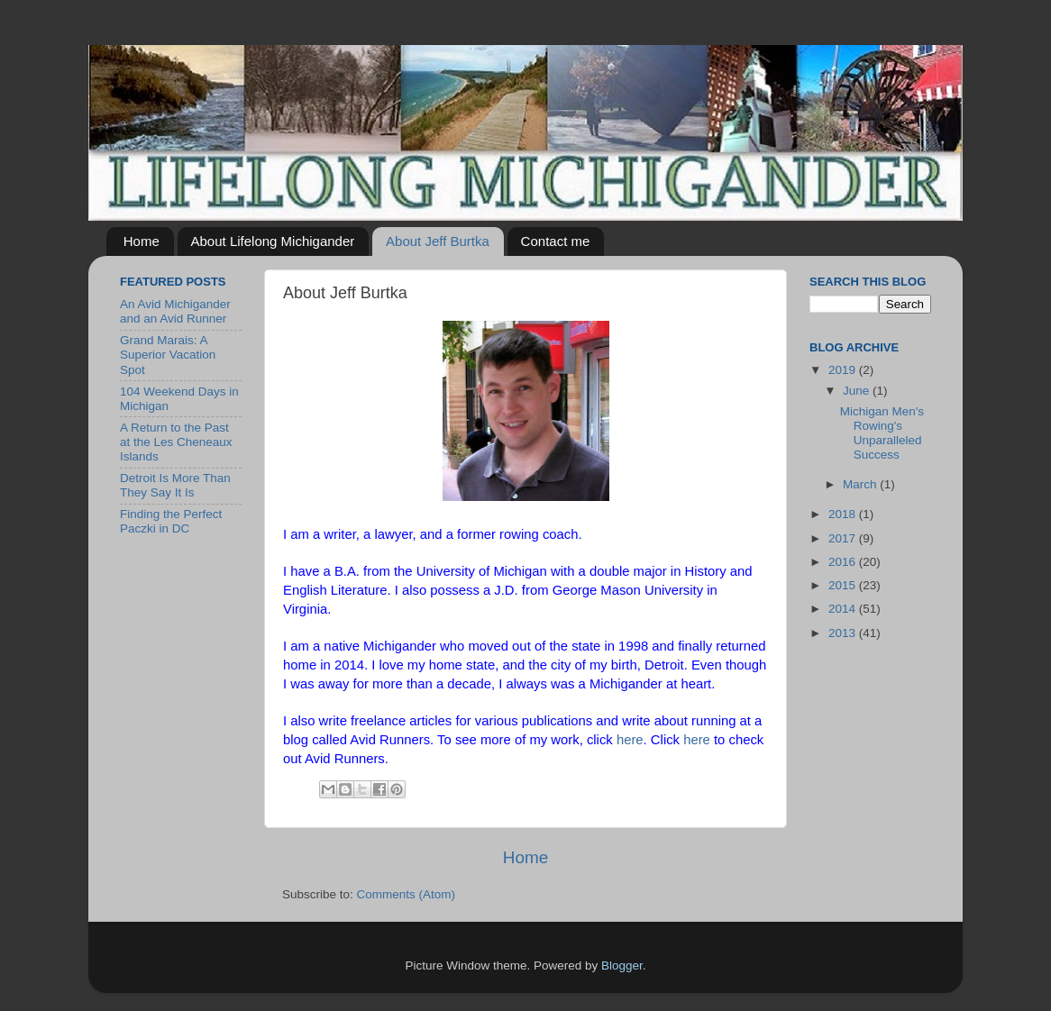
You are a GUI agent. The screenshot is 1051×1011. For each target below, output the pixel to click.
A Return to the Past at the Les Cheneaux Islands (176, 442)
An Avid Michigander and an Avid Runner (175, 311)
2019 (843, 370)
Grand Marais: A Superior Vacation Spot (167, 354)
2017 (843, 538)
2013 (843, 633)
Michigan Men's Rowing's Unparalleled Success (882, 433)
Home (141, 241)
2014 (843, 608)
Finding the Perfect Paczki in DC (171, 521)
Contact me (555, 241)
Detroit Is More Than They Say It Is (175, 485)
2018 (843, 514)
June (858, 390)
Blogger (622, 965)
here (630, 740)
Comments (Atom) (406, 894)
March (861, 484)
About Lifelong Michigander (273, 241)
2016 (843, 562)
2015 (843, 585)
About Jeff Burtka (437, 241)
